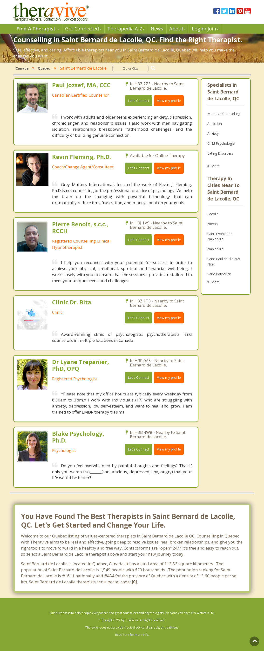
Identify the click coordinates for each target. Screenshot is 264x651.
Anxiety (213, 133)
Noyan (212, 224)
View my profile (169, 100)
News (157, 28)
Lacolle (212, 214)
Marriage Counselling (223, 113)
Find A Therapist (37, 28)
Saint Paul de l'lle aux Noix (223, 261)
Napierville (215, 249)
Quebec (44, 68)
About (177, 28)
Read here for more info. (132, 635)
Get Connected (83, 28)
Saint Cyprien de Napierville (219, 236)
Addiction (214, 123)
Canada (22, 68)
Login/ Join (205, 28)
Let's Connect (138, 100)
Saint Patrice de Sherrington (219, 277)
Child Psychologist (221, 143)
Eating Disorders (220, 153)
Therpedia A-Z (126, 28)
